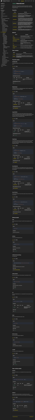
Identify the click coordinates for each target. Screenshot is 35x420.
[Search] (14, 1)
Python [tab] (16, 66)
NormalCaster (4, 56)
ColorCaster (3, 27)
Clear (4, 44)
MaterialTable (15, 185)
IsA (13, 43)
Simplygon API (2, 3)
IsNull (13, 45)
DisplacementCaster (4, 28)
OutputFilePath (5, 39)
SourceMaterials (5, 41)
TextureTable (15, 210)
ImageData (15, 162)
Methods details (5, 43)
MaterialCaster (16, 411)
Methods (4, 34)
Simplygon (2, 11)
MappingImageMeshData (5, 20)
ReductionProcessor (4, 59)
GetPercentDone (5, 47)
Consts (2, 12)
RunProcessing (15, 46)
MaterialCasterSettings (17, 270)
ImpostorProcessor (15, 417)
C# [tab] (14, 66)
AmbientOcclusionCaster (5, 26)
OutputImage (4, 40)
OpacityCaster (4, 58)
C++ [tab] (13, 66)
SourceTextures (5, 42)
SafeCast (14, 56)
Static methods (4, 35)
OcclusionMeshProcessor (5, 57)
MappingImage (3, 19)
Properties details (5, 36)
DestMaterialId (5, 37)
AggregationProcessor (5, 25)
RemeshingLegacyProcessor (5, 60)
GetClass (4, 45)
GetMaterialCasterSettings (6, 46)
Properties (4, 33)
